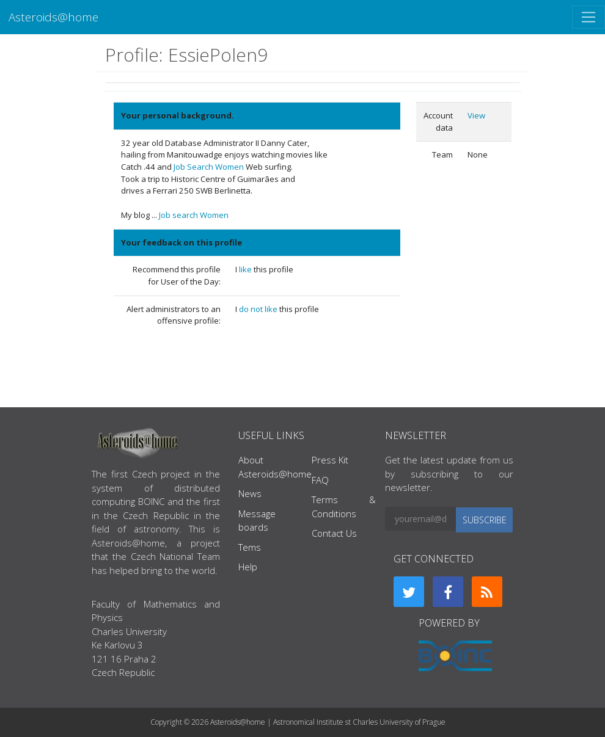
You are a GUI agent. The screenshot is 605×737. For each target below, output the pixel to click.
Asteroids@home (53, 16)
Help (247, 567)
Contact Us (334, 533)
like (246, 269)
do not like (259, 308)
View (476, 115)
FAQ (320, 480)
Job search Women (194, 214)
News (250, 493)
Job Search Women (209, 166)
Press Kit (330, 460)
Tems (249, 547)
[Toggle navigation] (588, 17)
